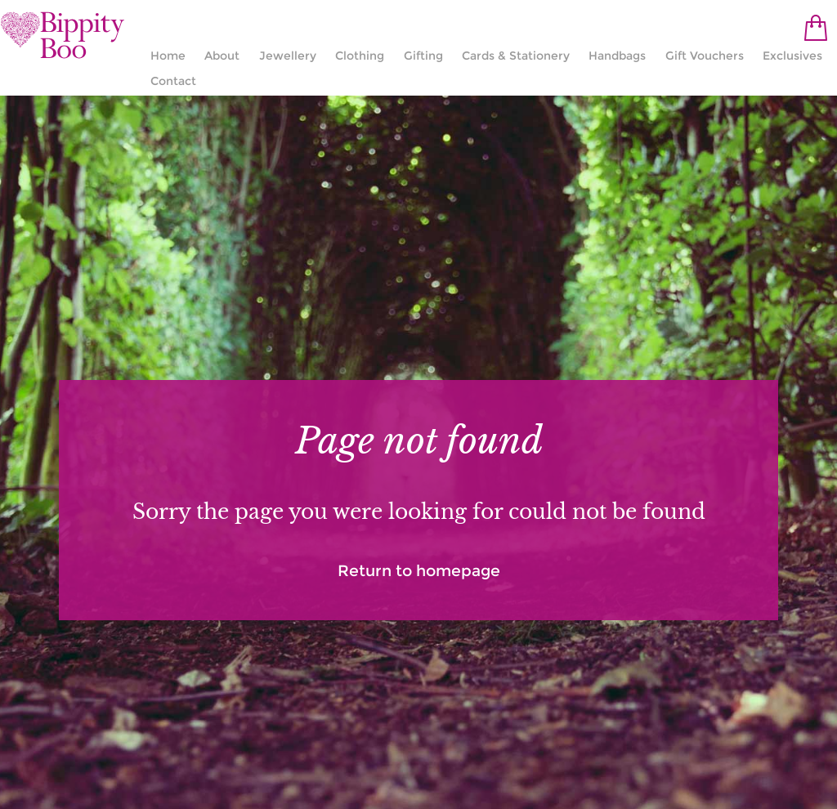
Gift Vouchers (704, 55)
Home (168, 55)
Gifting (423, 55)
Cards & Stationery (516, 55)
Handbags (617, 55)
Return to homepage (419, 570)
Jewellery (287, 55)
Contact (173, 80)
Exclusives (792, 55)
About (221, 55)
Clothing (359, 55)
